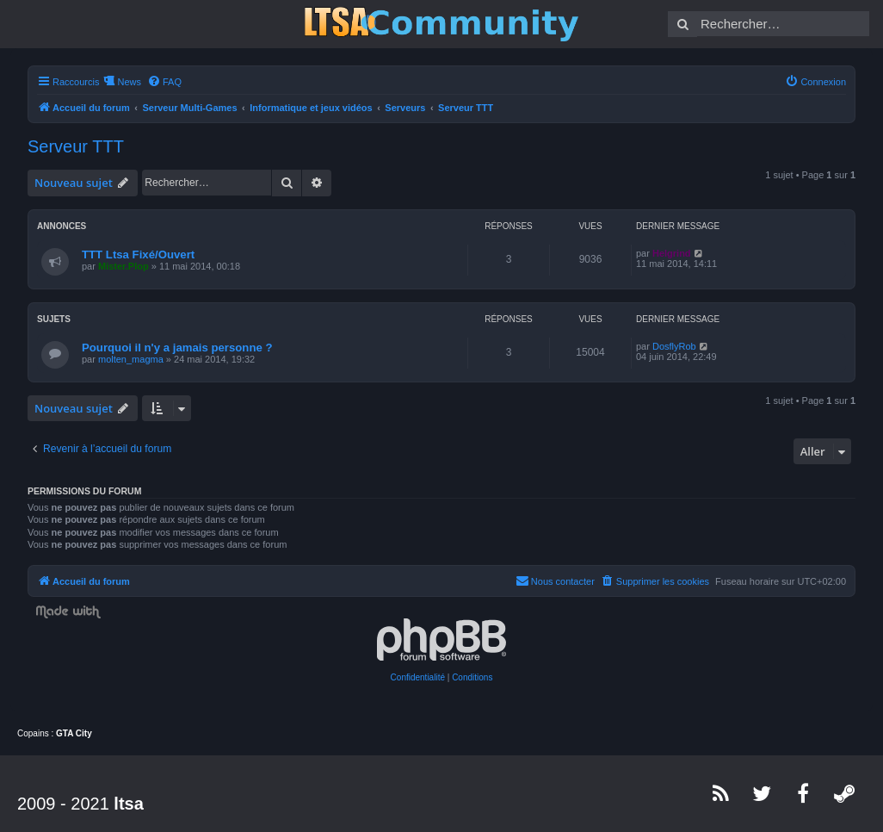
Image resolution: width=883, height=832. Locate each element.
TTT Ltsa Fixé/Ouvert (138, 254)
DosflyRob (674, 346)
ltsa (128, 803)
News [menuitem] (129, 82)
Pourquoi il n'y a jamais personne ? (177, 347)
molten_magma (131, 359)
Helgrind (671, 253)
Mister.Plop (123, 266)
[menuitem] (164, 81)
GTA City (74, 733)
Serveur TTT (76, 146)
